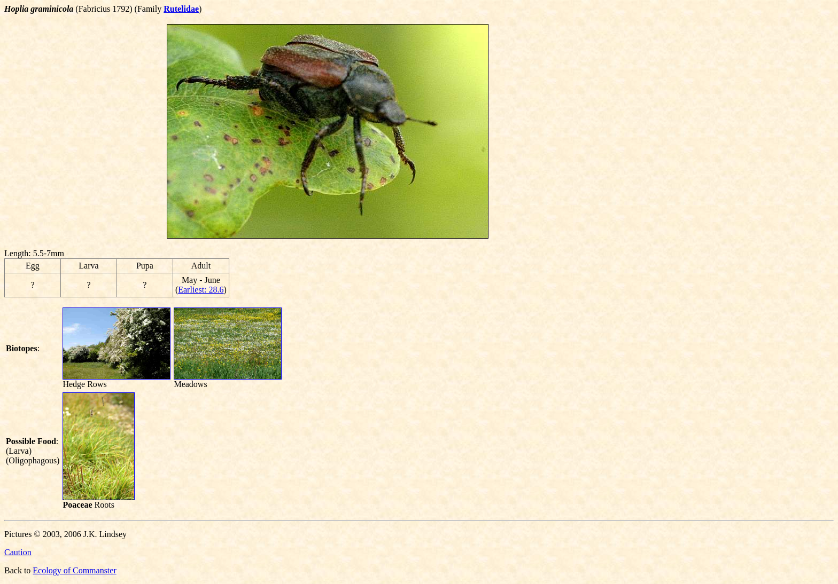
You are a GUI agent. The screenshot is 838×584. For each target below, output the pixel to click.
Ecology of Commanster (74, 570)
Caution (18, 552)
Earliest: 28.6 (200, 289)
